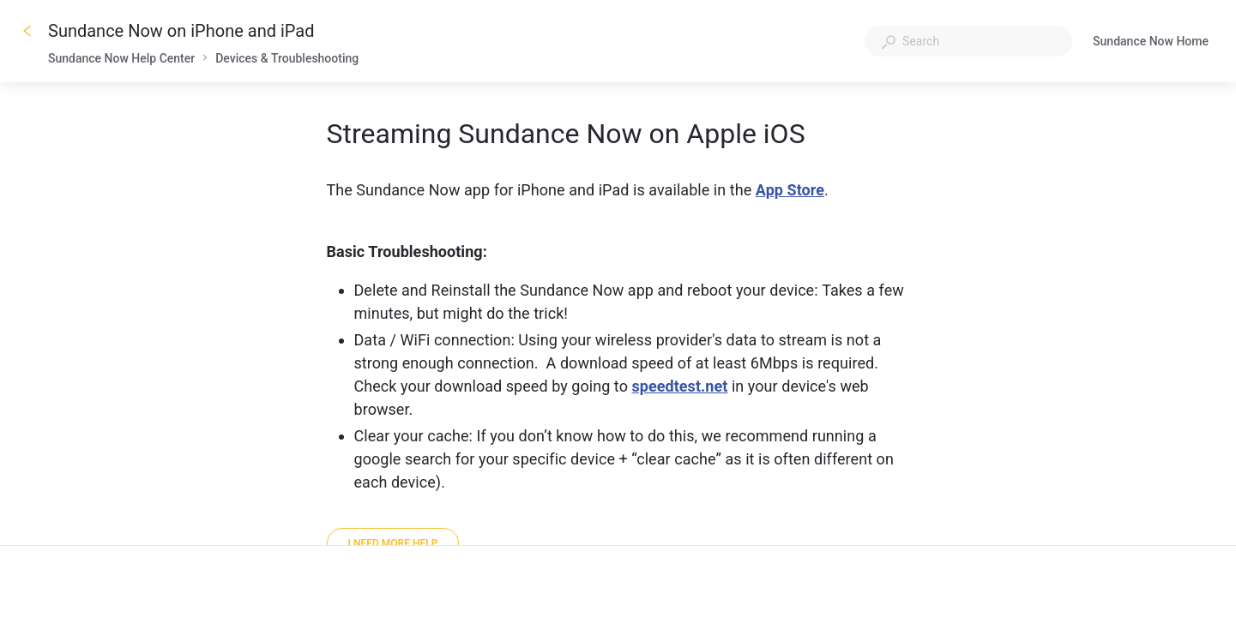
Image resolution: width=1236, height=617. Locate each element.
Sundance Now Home (1151, 42)
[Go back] (27, 31)
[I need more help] (393, 543)
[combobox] (968, 41)
